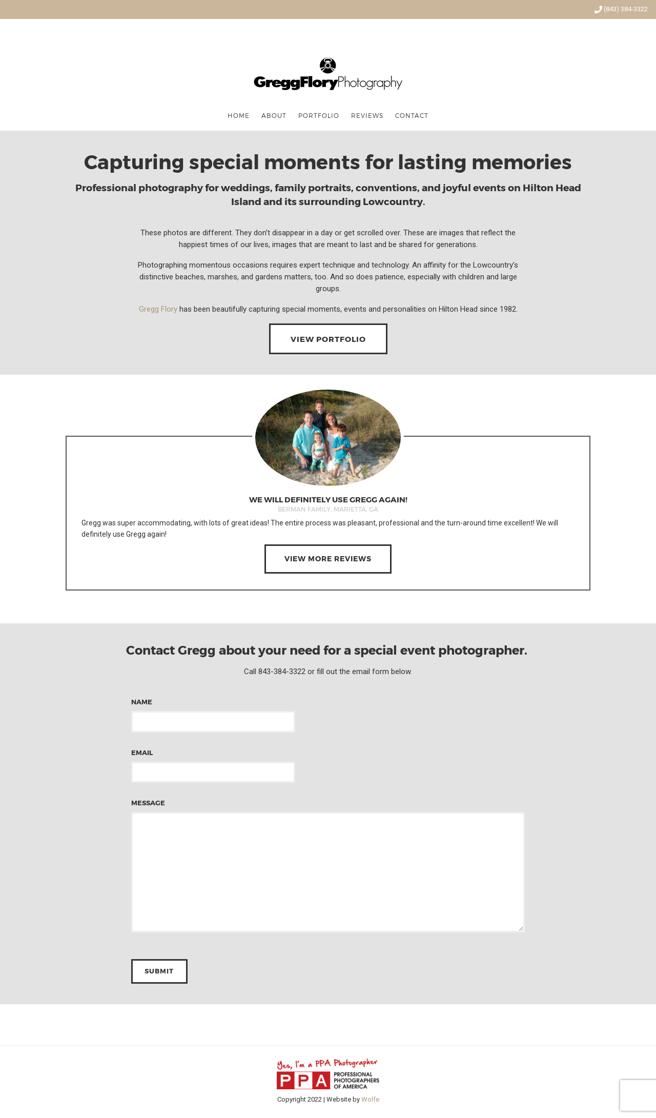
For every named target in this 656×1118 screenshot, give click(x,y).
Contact (411, 115)
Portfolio (318, 115)
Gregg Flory (158, 309)
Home (239, 115)
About (273, 115)
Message (328, 866)
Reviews (367, 115)
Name (213, 712)
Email (213, 762)
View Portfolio (328, 338)
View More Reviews (328, 558)
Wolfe (370, 1099)
